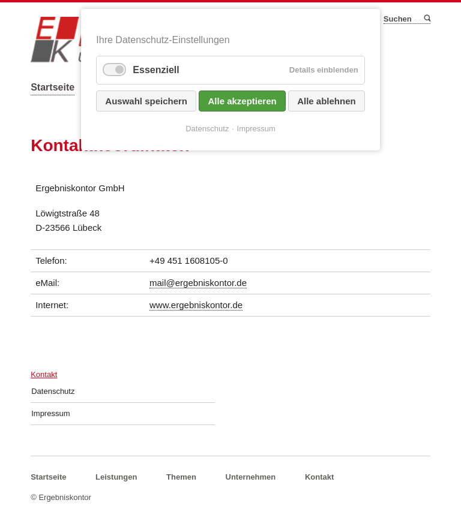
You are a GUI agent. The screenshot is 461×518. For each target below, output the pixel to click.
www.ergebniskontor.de (196, 305)
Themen (181, 476)
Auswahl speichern (146, 101)
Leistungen (116, 476)
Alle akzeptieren (242, 101)
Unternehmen (251, 476)
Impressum (50, 413)
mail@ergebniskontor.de (198, 283)
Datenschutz (52, 391)
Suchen (426, 18)
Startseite (52, 87)
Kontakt (44, 374)
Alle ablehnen (326, 101)
